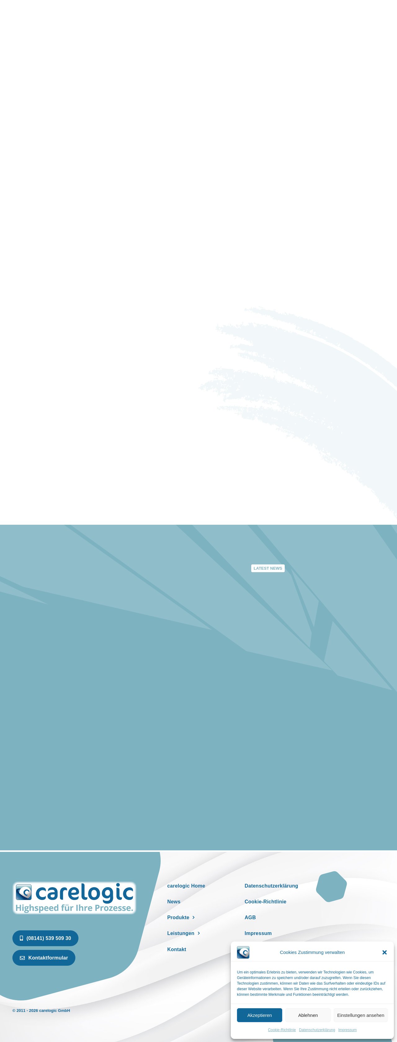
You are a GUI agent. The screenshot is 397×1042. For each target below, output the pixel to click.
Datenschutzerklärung (317, 1030)
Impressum (347, 1030)
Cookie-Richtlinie (282, 1030)
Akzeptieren (259, 1015)
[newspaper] (74, 882)
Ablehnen (308, 1015)
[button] (384, 952)
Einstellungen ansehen (360, 1015)
